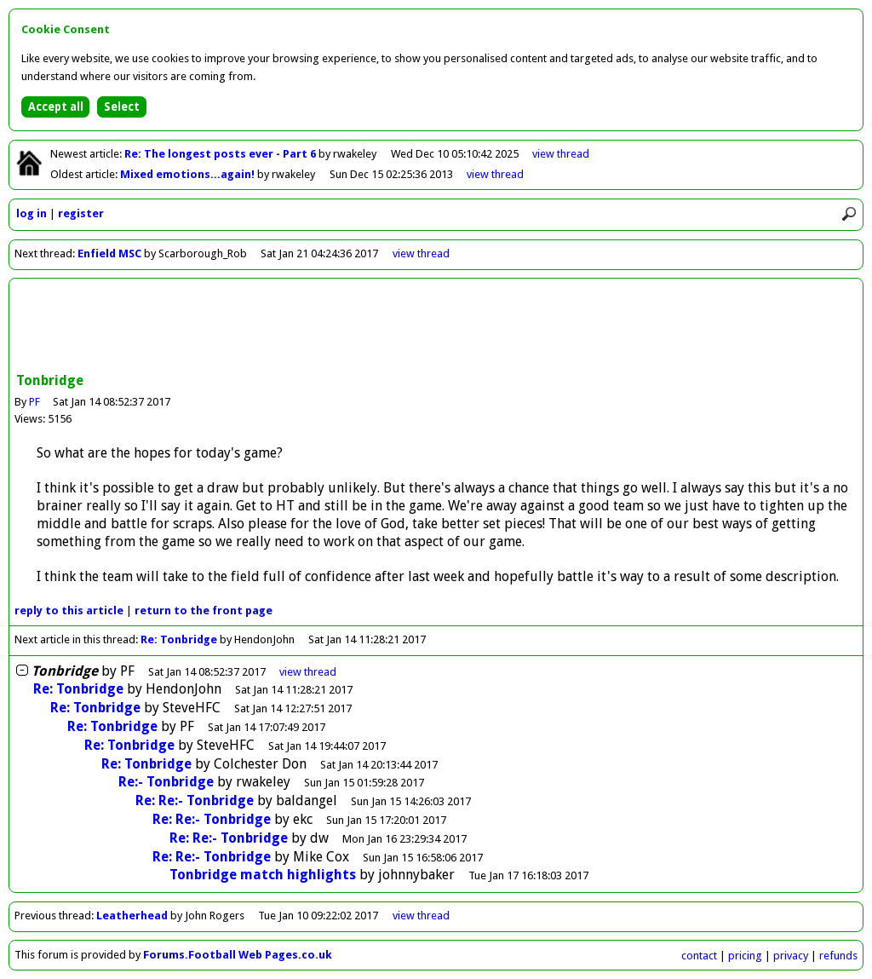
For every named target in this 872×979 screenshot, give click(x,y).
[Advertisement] (436, 327)
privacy (790, 955)
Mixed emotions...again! (188, 174)
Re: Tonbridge (179, 639)
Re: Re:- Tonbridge (194, 800)
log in (31, 213)
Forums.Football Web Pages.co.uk (237, 954)
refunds (838, 955)
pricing (745, 955)
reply (68, 610)
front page (203, 610)
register (81, 213)
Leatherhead (132, 915)
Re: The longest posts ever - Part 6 (221, 153)
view (560, 153)
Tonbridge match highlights (262, 875)
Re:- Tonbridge (166, 782)
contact (699, 955)
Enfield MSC (109, 253)
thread (307, 671)
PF (34, 401)
